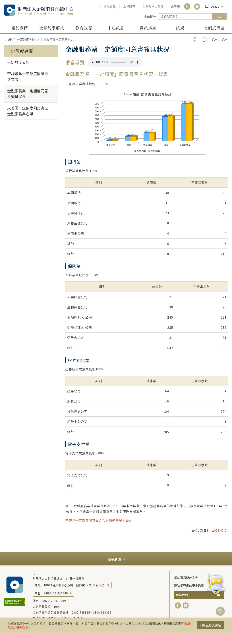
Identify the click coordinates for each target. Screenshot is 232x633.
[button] (116, 558)
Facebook (187, 6)
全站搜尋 (150, 16)
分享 (194, 39)
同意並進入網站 (210, 625)
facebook (177, 605)
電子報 (175, 6)
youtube (197, 6)
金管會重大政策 (152, 6)
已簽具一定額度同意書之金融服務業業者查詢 (99, 520)
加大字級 (214, 39)
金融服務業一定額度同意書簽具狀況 (57, 39)
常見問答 (129, 6)
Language (212, 6)
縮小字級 (224, 39)
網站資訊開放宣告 (186, 578)
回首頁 (10, 39)
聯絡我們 (182, 595)
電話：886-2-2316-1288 (51, 593)
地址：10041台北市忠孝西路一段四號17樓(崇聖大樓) (70, 585)
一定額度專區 (26, 39)
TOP (220, 611)
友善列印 (204, 39)
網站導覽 (110, 6)
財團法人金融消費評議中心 (46, 10)
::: (99, 6)
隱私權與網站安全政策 (189, 585)
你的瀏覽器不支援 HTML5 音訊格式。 (115, 62)
